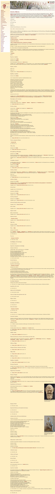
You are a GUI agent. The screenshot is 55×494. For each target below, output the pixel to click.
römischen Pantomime (16, 163)
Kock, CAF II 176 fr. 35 (20, 225)
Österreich (3, 37)
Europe (16, 117)
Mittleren (26, 34)
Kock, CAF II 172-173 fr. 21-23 (21, 185)
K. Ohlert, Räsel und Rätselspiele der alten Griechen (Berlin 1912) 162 (24, 447)
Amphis (17, 339)
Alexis (37, 275)
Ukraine (2, 48)
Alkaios (36, 162)
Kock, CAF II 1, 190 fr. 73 (16, 349)
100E (17, 193)
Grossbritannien (4, 22)
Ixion (14, 227)
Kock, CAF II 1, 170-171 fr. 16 (21, 157)
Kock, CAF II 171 (15, 177)
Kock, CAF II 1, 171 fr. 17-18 (17, 167)
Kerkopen (16, 123)
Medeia (25, 481)
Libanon (2, 31)
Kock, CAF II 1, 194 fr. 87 (16, 381)
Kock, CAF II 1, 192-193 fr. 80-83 (17, 362)
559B (22, 469)
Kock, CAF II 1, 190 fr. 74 (16, 353)
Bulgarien (2, 17)
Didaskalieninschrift (20, 232)
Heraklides (31, 319)
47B (17, 109)
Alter (50, 13)
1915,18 (51, 135)
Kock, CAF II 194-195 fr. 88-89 (17, 390)
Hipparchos (32, 102)
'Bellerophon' (45, 155)
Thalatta (34, 274)
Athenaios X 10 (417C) (14, 238)
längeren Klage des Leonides (44, 469)
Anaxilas (31, 386)
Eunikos (12, 275)
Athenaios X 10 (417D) (14, 265)
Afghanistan (3, 11)
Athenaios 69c (13, 142)
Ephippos (49, 15)
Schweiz (2, 42)
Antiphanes (23, 102)
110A (17, 166)
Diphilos (28, 102)
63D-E (17, 75)
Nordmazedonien (4, 36)
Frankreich (3, 20)
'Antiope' (17, 108)
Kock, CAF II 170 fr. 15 (16, 149)
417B (17, 111)
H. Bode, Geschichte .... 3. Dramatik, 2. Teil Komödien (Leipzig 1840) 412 (22, 39)
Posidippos (25, 386)
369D (16, 60)
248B (17, 164)
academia (45, 64)
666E (17, 153)
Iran (1, 30)
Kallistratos (23, 231)
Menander (30, 275)
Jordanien (3, 27)
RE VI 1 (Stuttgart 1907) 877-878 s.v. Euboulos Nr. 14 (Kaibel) (20, 42)
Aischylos (14, 231)
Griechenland (3, 21)
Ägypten (2, 10)
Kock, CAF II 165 (19, 71)
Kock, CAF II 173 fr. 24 (20, 194)
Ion (14, 120)
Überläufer (31, 338)
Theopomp (48, 338)
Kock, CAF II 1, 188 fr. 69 (16, 329)
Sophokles (23, 17)
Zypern (2, 51)
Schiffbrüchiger (38, 338)
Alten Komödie (33, 34)
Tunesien (2, 47)
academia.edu (40, 392)
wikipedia (12, 53)
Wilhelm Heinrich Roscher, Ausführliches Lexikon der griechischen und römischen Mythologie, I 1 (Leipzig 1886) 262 (31, 96)
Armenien (2, 15)
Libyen (2, 32)
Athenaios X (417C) (14, 218)
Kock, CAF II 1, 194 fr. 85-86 (17, 372)
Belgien (2, 16)
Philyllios (18, 275)
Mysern (14, 130)
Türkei (2, 46)
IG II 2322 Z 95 (13, 320)
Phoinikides (39, 102)
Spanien (2, 43)
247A (17, 181)
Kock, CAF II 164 (19, 63)
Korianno (43, 274)
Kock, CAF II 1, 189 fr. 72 (16, 345)
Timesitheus (29, 231)
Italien (2, 26)
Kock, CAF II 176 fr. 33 (20, 214)
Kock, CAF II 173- (19, 200)
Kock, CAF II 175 (19, 204)
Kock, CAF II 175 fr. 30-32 (21, 208)
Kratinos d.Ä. (26, 339)
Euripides (17, 17)
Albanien (2, 12)
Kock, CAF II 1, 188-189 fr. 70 (17, 334)
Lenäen (16, 319)
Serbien (2, 40)
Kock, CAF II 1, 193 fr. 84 (16, 367)
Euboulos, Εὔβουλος (14, 11)
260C (17, 198)
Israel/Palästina (4, 25)
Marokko (2, 35)
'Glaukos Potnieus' (19, 172)
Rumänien (3, 41)
